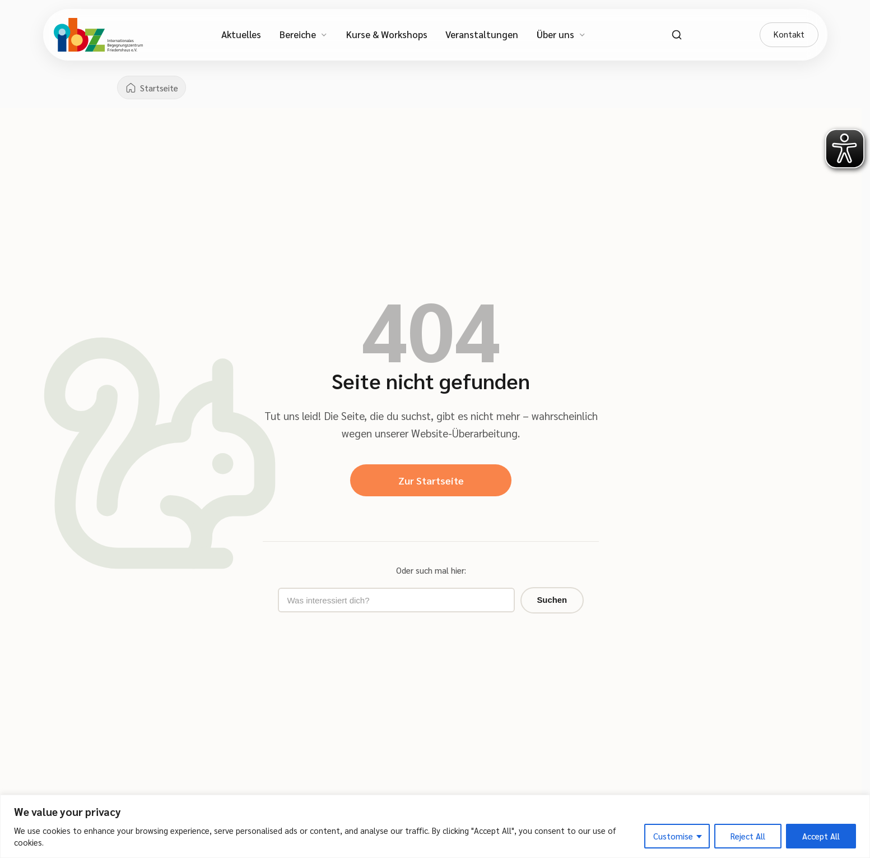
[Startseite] (152, 88)
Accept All (821, 836)
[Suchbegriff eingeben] (395, 602)
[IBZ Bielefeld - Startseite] (98, 35)
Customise (673, 836)
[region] (435, 826)
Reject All (748, 836)
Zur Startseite (430, 480)
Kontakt (788, 34)
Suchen (518, 602)
